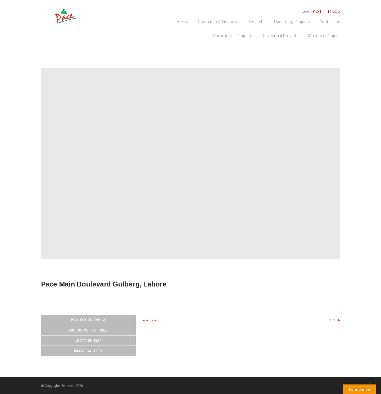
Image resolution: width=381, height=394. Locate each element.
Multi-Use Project (324, 35)
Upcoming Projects (292, 21)
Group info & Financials (218, 21)
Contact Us (329, 21)
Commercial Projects (232, 35)
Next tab (334, 320)
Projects (256, 21)
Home (182, 21)
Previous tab (150, 320)
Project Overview (88, 320)
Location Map (88, 340)
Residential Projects (279, 35)
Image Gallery (88, 351)
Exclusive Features (88, 330)
